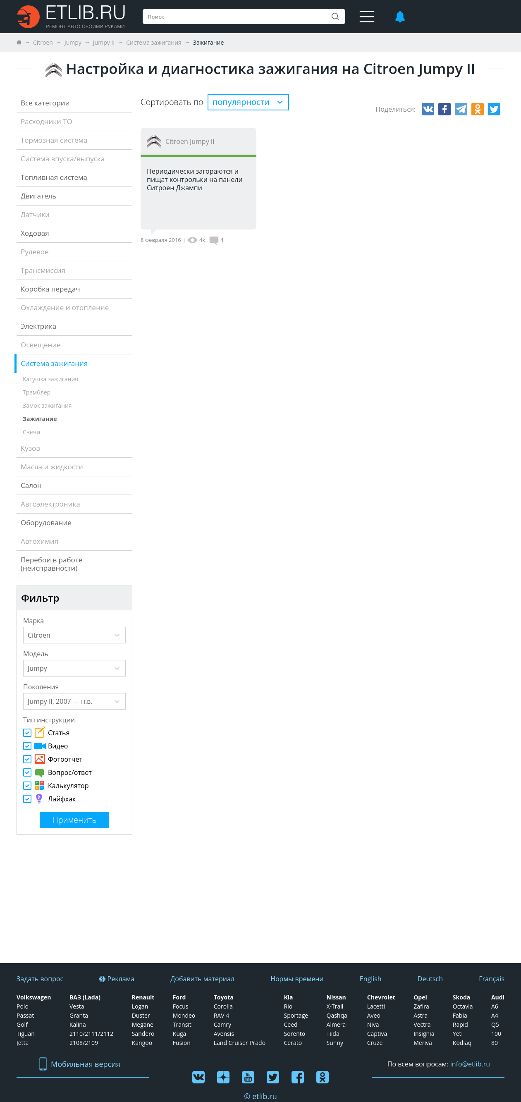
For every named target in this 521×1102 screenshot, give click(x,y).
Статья (46, 732)
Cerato (293, 1043)
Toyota (224, 997)
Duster (141, 1015)
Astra (420, 1015)
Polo (23, 1006)
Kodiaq (462, 1043)
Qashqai (338, 1015)
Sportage (296, 1015)
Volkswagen (34, 997)
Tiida (333, 1034)
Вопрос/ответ (57, 773)
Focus (181, 1006)
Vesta (76, 1006)
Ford (179, 997)
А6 (494, 1006)
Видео (45, 746)
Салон (31, 485)
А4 (494, 1015)
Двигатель (38, 196)
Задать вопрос (40, 978)
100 (496, 1034)
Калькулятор (55, 785)
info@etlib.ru (470, 1064)
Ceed (290, 1025)
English (371, 978)
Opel (420, 997)
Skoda (461, 997)
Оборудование (46, 522)
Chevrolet (381, 997)
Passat (25, 1015)
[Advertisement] (65, 899)
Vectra (421, 1025)
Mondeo (184, 1015)
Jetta (23, 1043)
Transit (182, 1025)
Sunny (335, 1043)
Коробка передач (50, 289)
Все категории (45, 103)
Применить (74, 819)
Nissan (336, 997)
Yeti (458, 1034)
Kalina (77, 1025)
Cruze (375, 1043)
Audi (497, 997)
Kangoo (142, 1043)
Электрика (38, 326)
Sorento (294, 1034)
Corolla (223, 1006)
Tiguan (26, 1034)
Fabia (460, 1015)
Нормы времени (296, 978)
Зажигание (40, 419)
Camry (222, 1025)
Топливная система (54, 177)
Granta (78, 1015)
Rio (288, 1006)
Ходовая (35, 233)
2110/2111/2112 (91, 1034)
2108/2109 (83, 1043)
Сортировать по (172, 102)
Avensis (224, 1034)
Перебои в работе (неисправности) (51, 564)
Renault (143, 997)
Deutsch (430, 978)
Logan (140, 1006)
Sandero (143, 1034)
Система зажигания (54, 363)
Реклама (116, 978)
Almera (336, 1025)
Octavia (463, 1006)
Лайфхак (49, 798)
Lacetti (376, 1006)
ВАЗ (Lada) (84, 997)
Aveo (373, 1015)
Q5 (495, 1025)
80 (494, 1043)
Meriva (422, 1043)
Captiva (377, 1034)
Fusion (182, 1043)
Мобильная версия (79, 1064)
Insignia (423, 1034)
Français (491, 978)
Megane (142, 1025)
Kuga (179, 1034)
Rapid (460, 1025)
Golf (22, 1025)
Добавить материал (202, 978)
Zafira (421, 1006)
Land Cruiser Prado (239, 1043)
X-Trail (335, 1006)
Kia (288, 997)
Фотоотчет (52, 759)
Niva (373, 1025)
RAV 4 (221, 1015)
